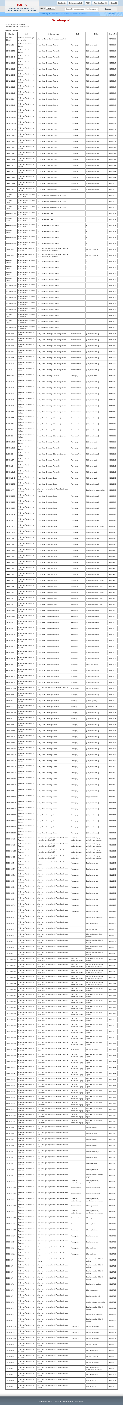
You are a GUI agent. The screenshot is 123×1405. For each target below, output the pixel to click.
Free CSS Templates (77, 1401)
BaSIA (22, 7)
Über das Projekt (99, 3)
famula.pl (58, 1401)
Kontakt (113, 3)
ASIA (87, 3)
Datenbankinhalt (75, 3)
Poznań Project (45, 14)
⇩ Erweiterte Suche (113, 14)
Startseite (61, 3)
